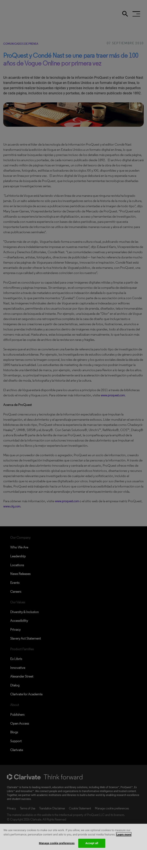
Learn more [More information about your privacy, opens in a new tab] (124, 838)
